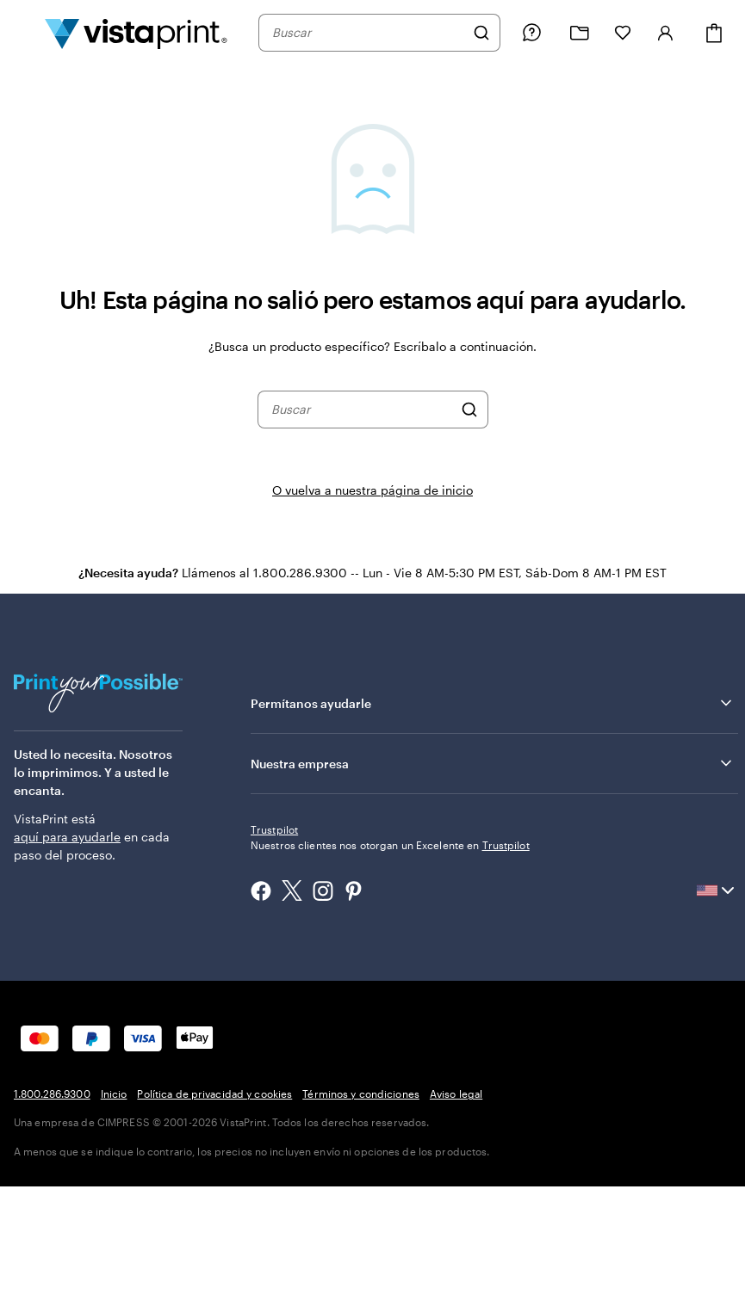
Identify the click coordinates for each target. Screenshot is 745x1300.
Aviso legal (456, 1093)
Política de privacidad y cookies (214, 1093)
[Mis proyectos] (579, 33)
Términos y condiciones (360, 1093)
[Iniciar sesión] (666, 33)
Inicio (114, 1093)
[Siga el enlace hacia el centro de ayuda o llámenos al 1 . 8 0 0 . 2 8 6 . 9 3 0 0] (531, 33)
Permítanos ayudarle (493, 703)
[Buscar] (481, 32)
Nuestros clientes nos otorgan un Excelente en (390, 845)
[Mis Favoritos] (622, 32)
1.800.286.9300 (52, 1093)
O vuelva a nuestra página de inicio (372, 490)
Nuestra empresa (493, 763)
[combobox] (368, 32)
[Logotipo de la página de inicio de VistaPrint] (136, 32)
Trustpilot (274, 829)
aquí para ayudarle (67, 836)
